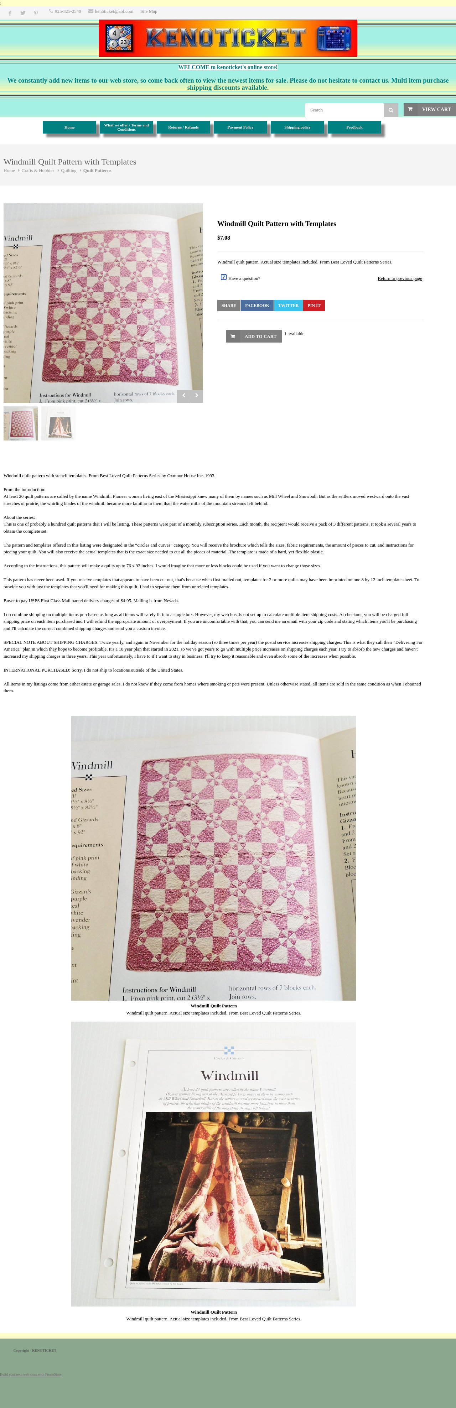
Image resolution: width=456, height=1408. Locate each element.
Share (229, 305)
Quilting (69, 170)
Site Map (148, 11)
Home (9, 170)
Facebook (257, 305)
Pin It (313, 305)
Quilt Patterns (97, 170)
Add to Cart (260, 336)
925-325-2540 (68, 11)
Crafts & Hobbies (38, 170)
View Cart (436, 109)
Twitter (288, 305)
